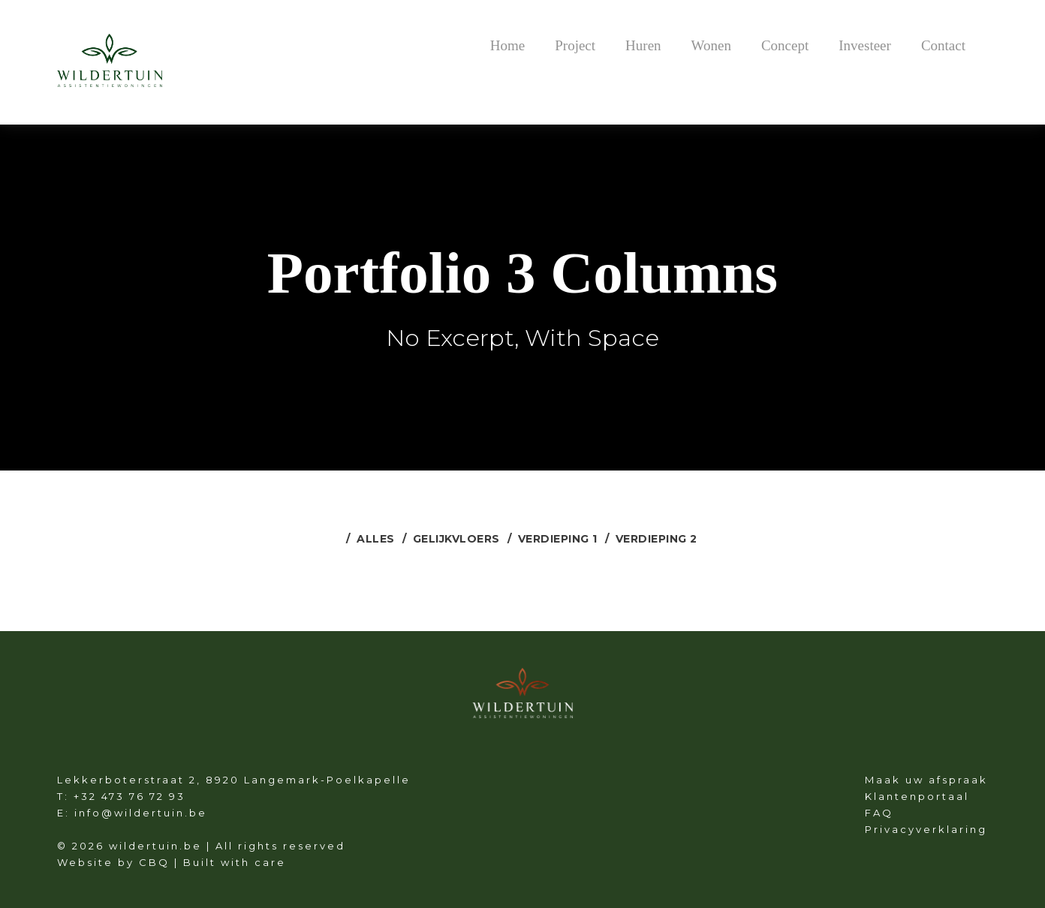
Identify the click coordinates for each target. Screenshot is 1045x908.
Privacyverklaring (926, 829)
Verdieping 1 (558, 539)
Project (575, 45)
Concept (785, 45)
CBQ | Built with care (212, 862)
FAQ (879, 813)
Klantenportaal (917, 796)
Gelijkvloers (456, 539)
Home (507, 45)
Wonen (711, 45)
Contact (943, 45)
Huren (643, 45)
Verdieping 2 (656, 539)
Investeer (865, 45)
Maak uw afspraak (926, 780)
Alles (376, 539)
